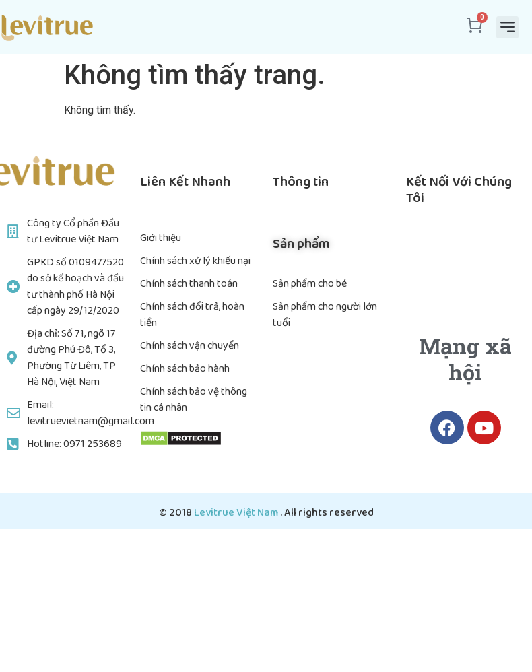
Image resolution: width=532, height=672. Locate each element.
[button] (507, 27)
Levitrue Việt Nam (237, 512)
